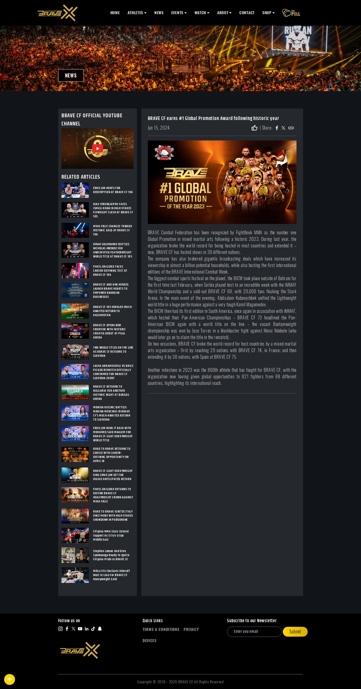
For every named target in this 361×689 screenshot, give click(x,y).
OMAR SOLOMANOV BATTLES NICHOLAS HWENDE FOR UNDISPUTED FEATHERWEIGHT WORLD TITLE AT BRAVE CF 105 (112, 250)
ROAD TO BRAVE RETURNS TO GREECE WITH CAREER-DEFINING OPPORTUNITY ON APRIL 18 (111, 455)
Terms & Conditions (161, 629)
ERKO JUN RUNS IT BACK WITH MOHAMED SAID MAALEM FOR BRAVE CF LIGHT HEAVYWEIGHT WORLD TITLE (113, 434)
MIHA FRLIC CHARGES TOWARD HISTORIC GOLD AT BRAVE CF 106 (112, 230)
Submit (295, 631)
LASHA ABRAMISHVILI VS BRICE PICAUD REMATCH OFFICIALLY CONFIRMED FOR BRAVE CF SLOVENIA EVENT (113, 372)
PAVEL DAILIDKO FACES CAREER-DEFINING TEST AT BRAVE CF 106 (110, 271)
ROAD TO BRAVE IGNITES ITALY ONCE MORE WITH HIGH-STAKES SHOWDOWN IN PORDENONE (113, 516)
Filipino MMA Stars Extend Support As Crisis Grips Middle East (110, 535)
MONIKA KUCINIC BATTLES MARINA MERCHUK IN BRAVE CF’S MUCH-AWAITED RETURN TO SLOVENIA (111, 413)
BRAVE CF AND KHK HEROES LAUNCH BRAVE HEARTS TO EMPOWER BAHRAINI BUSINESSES (111, 291)
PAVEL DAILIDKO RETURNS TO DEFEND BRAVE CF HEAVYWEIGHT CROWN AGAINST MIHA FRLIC (113, 495)
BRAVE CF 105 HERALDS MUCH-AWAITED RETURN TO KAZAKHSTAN (113, 311)
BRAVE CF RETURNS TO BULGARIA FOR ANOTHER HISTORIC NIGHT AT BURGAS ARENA (111, 393)
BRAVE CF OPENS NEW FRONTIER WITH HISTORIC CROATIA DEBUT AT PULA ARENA (109, 331)
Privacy (191, 629)
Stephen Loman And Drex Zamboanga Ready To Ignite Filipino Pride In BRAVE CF (111, 555)
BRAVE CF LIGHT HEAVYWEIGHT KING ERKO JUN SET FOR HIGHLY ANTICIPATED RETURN (113, 475)
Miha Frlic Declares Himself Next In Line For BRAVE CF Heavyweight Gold (111, 575)
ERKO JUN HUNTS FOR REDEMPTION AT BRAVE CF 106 (113, 190)
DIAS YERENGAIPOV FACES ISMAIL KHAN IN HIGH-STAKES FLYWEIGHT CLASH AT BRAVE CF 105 (113, 210)
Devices (150, 640)
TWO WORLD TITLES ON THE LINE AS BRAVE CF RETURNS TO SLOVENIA (113, 352)
